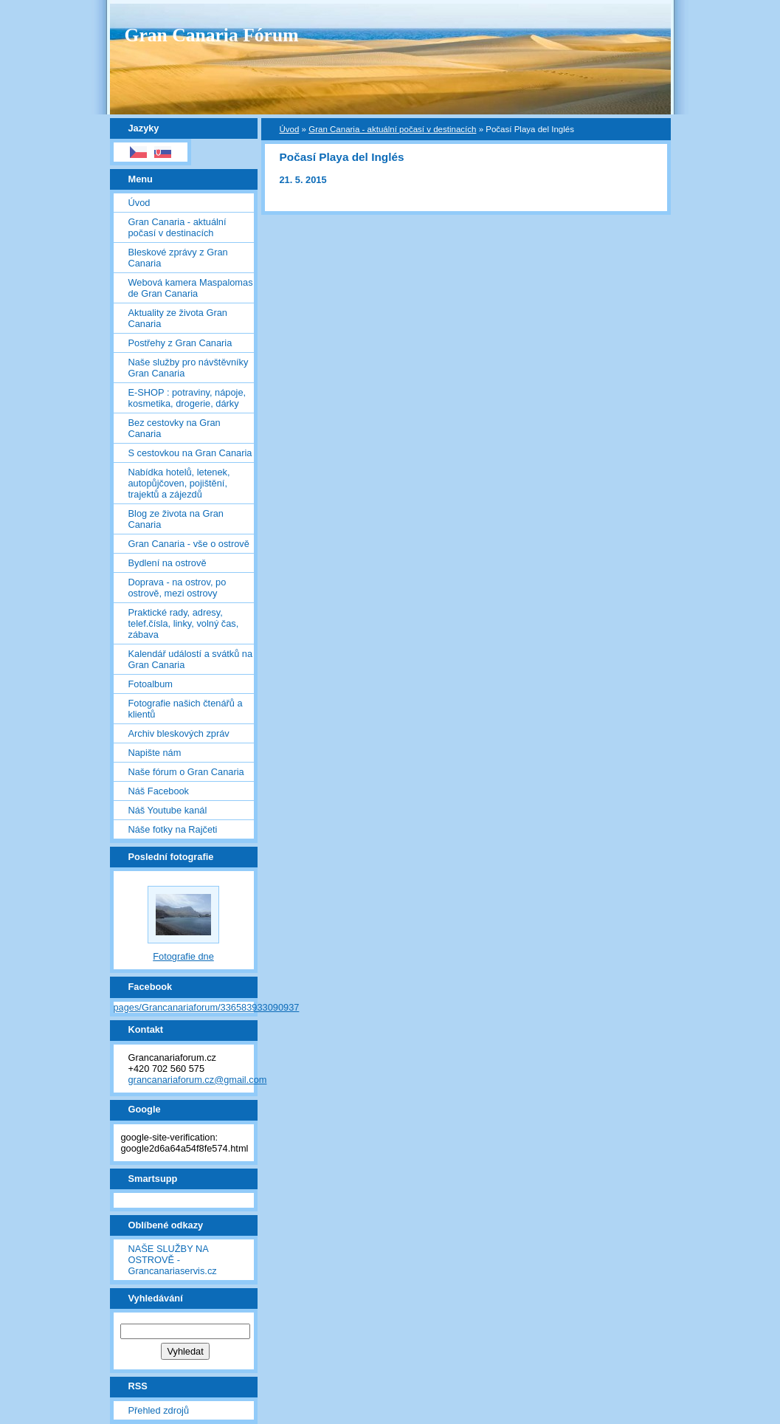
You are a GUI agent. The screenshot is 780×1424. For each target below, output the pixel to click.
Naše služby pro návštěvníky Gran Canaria (188, 368)
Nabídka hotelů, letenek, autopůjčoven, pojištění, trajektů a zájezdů (179, 483)
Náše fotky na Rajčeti (173, 829)
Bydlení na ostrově (167, 562)
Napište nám (155, 752)
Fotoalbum (150, 683)
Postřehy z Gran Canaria (180, 342)
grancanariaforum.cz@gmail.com (197, 1079)
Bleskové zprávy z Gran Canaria (178, 258)
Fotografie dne (183, 956)
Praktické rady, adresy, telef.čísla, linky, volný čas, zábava (183, 623)
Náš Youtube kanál (167, 810)
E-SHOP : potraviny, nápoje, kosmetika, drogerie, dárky (187, 398)
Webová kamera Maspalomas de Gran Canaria (190, 288)
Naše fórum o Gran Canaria (186, 771)
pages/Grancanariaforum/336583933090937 (207, 1007)
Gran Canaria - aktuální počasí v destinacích (177, 227)
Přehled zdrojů (159, 1410)
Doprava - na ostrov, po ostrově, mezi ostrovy (177, 588)
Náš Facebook (159, 791)
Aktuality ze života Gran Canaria (177, 318)
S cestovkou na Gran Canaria (190, 452)
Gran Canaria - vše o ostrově (188, 543)
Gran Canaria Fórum (212, 35)
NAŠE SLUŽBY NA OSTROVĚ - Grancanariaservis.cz (172, 1259)
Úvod (139, 202)
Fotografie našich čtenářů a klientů (185, 709)
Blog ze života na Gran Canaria (176, 519)
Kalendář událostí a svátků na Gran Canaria (190, 659)
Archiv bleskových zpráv (178, 733)
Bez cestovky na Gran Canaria (174, 428)
